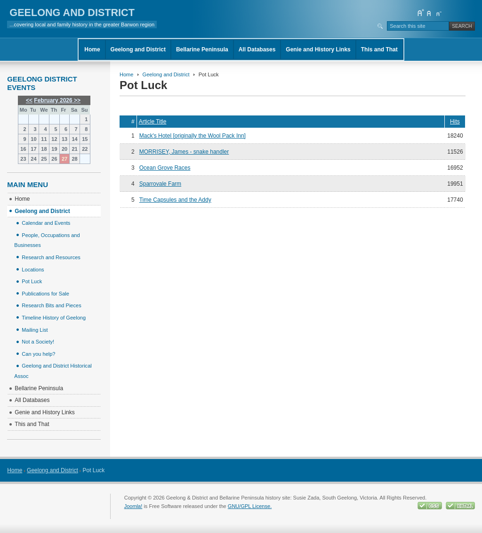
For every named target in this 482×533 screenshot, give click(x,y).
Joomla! (133, 506)
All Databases (257, 49)
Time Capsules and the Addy (175, 200)
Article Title (153, 121)
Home (92, 49)
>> (76, 100)
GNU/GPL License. (250, 506)
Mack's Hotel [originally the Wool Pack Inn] (192, 135)
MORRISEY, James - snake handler (184, 151)
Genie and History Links (318, 49)
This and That (379, 49)
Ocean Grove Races (165, 167)
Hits (455, 121)
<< (29, 100)
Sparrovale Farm (160, 183)
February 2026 (53, 100)
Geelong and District (138, 49)
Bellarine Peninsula (202, 49)
